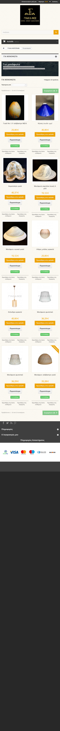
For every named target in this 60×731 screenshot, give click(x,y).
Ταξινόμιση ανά (6, 85)
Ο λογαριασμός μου (9, 435)
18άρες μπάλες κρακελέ (45, 249)
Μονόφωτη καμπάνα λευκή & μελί (45, 187)
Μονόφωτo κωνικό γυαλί (15, 249)
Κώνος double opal (45, 123)
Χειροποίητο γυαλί (15, 186)
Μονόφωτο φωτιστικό (45, 312)
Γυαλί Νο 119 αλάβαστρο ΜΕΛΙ (15, 123)
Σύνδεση (55, 1)
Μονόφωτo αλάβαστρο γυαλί (45, 375)
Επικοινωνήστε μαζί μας (29, 1)
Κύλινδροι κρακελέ (15, 312)
